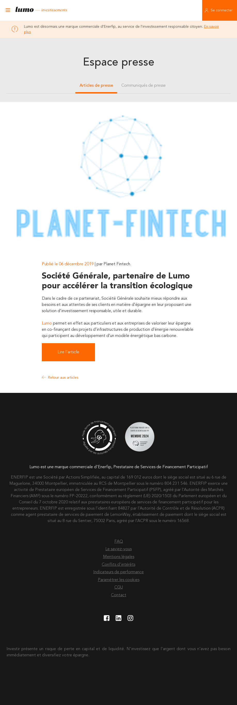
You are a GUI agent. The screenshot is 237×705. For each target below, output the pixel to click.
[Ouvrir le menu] (7, 10)
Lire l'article (68, 352)
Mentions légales (118, 557)
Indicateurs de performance (118, 572)
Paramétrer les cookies (118, 580)
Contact (118, 595)
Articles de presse (96, 86)
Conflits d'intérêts (118, 565)
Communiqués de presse (143, 86)
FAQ (118, 542)
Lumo (47, 323)
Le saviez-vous (118, 549)
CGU (118, 587)
